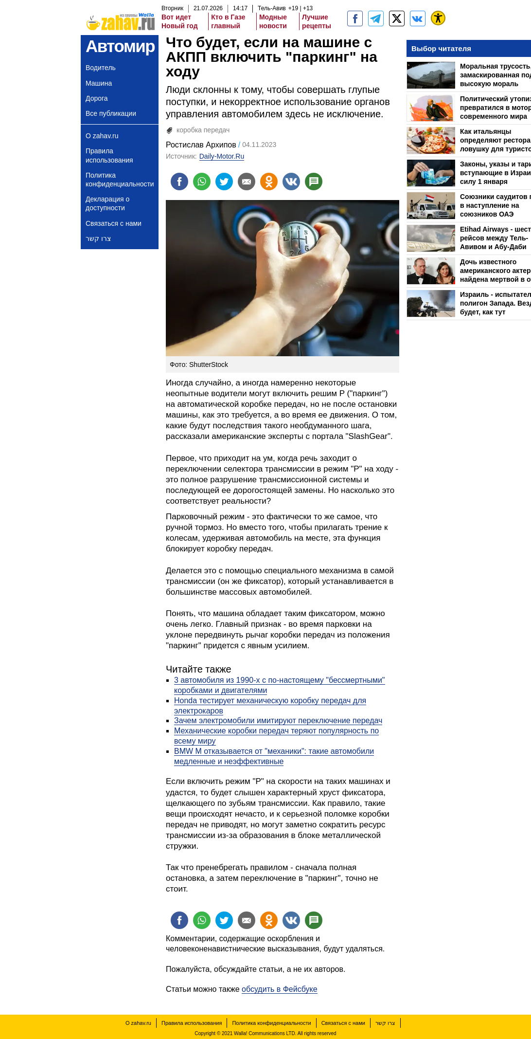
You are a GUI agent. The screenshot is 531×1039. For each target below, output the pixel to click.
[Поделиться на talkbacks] (313, 181)
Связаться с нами (114, 223)
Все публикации (111, 113)
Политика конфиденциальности (120, 179)
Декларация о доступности (107, 203)
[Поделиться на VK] (291, 181)
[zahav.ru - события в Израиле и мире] (376, 18)
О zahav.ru (102, 136)
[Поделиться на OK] (269, 181)
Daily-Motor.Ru (222, 156)
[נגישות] (438, 18)
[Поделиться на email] (246, 181)
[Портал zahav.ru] (417, 18)
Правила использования (109, 155)
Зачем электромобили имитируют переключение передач (278, 720)
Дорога (97, 98)
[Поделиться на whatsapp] (202, 181)
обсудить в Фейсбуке (280, 989)
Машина (99, 83)
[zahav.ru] (355, 18)
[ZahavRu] (397, 18)
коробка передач (203, 130)
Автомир (120, 45)
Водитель (101, 68)
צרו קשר (98, 238)
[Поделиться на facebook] (179, 181)
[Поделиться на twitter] (224, 181)
